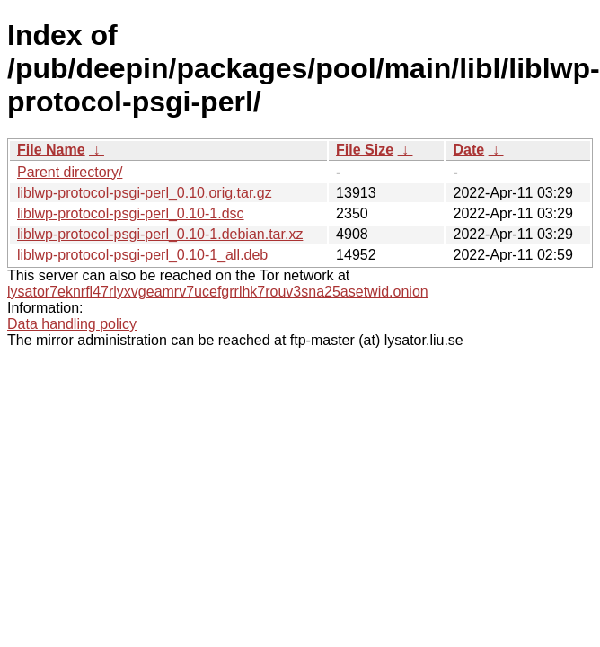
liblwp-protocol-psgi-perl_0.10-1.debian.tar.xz (160, 234)
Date (468, 149)
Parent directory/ (69, 172)
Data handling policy (72, 324)
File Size (364, 149)
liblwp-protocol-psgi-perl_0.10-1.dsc (130, 213)
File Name (51, 149)
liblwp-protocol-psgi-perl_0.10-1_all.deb (142, 254)
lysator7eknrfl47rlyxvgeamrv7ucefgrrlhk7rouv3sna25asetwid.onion (217, 291)
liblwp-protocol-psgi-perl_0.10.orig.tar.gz (144, 192)
